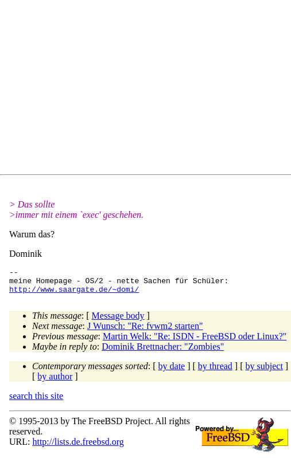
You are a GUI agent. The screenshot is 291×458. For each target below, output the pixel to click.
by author (54, 381)
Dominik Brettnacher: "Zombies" (163, 352)
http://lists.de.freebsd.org (77, 447)
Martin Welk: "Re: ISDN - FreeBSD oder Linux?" (194, 341)
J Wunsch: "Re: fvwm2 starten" (145, 331)
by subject (264, 371)
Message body (118, 321)
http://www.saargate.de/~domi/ (74, 294)
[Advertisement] (150, 89)
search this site (36, 401)
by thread (215, 371)
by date (171, 371)
